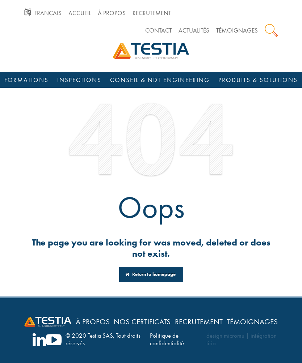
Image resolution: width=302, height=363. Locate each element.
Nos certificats (142, 321)
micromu (234, 335)
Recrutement (152, 13)
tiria (211, 343)
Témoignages (237, 30)
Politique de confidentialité (167, 339)
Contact (158, 30)
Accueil (79, 13)
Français (48, 13)
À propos (112, 13)
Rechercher (271, 30)
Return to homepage (150, 274)
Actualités (194, 30)
